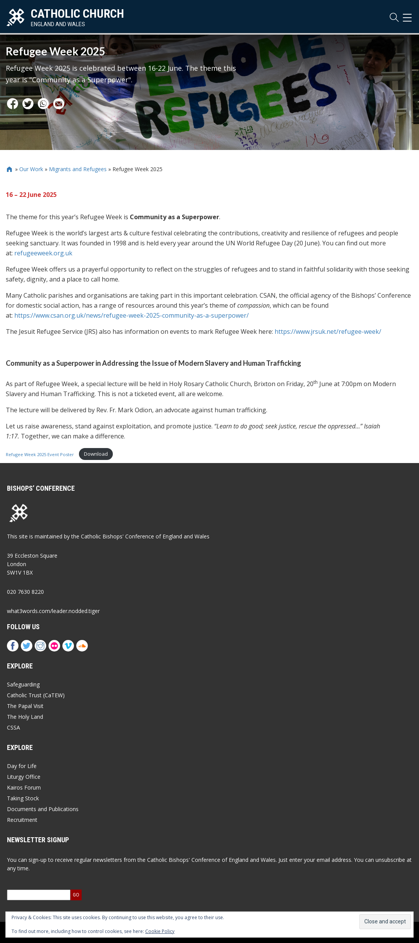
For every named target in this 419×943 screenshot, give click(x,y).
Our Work (31, 169)
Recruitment (22, 819)
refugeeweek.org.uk (43, 253)
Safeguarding (23, 684)
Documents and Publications (43, 809)
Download (96, 453)
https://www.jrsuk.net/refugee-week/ (328, 331)
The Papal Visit (25, 706)
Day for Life (22, 766)
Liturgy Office (23, 776)
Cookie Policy (159, 931)
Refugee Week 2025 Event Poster (40, 454)
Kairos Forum (24, 787)
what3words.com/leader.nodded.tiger (53, 611)
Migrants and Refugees (78, 169)
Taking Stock (23, 798)
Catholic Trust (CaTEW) (36, 695)
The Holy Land (25, 716)
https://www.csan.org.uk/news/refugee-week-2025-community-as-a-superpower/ (131, 315)
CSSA (13, 727)
